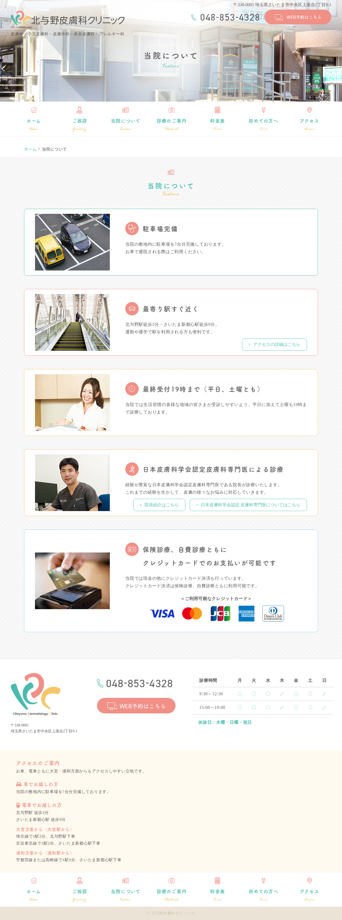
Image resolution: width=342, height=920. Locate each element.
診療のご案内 (172, 124)
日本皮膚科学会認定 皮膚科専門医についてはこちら (248, 504)
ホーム (34, 124)
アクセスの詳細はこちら (274, 344)
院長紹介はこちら (159, 504)
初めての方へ (263, 124)
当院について (126, 124)
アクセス (309, 124)
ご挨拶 (80, 124)
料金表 (217, 124)
